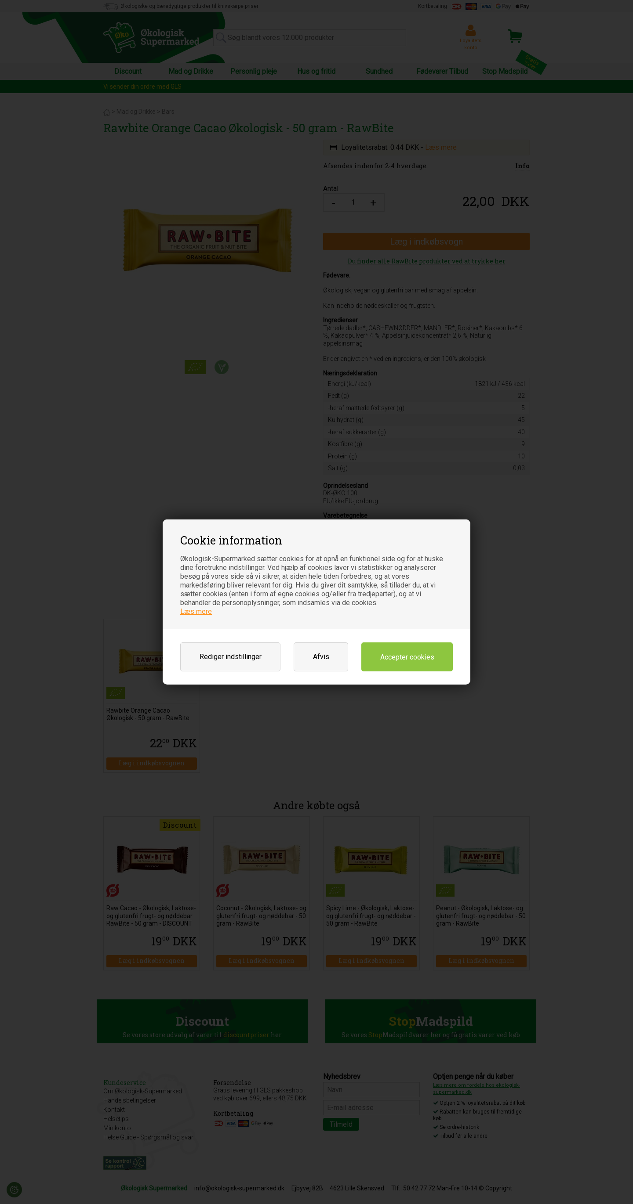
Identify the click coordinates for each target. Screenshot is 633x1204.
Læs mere (196, 611)
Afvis (321, 656)
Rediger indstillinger (231, 656)
